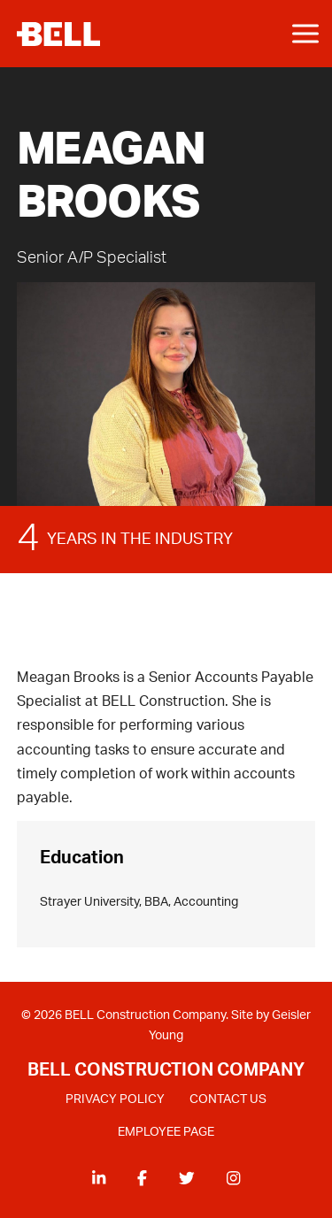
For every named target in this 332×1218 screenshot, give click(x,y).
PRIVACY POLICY (115, 1099)
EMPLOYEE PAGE (166, 1132)
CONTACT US (227, 1099)
